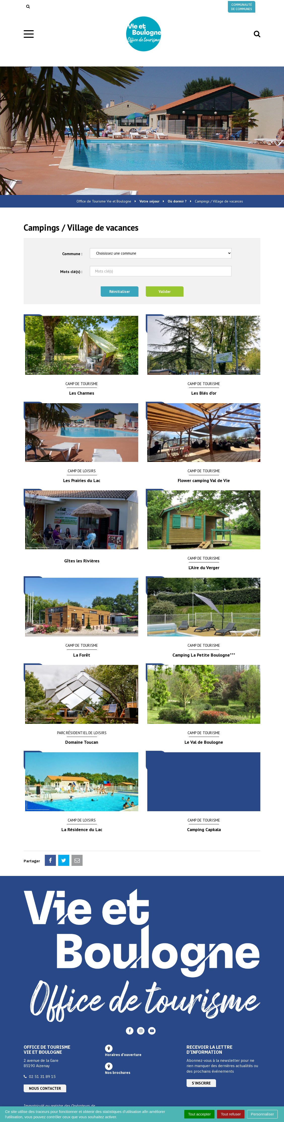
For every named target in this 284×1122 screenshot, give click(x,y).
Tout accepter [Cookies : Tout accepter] (199, 1114)
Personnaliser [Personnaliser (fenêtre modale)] (262, 1114)
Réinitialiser (119, 291)
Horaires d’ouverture (123, 1054)
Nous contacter (45, 1088)
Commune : (72, 253)
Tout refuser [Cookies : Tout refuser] (231, 1114)
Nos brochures (117, 1072)
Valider (164, 291)
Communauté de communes (241, 7)
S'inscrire (201, 1083)
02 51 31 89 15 (42, 1076)
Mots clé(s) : (71, 271)
